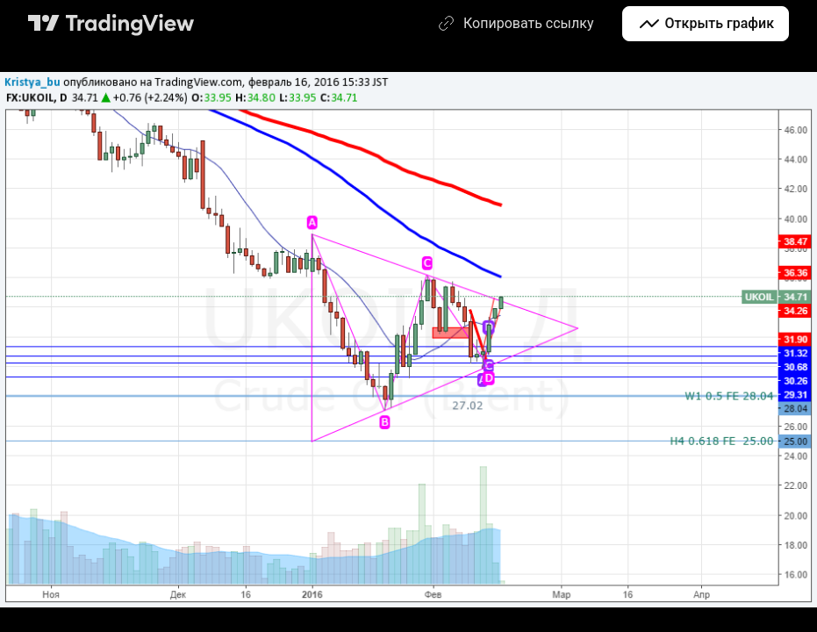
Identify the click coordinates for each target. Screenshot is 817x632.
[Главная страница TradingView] (111, 23)
